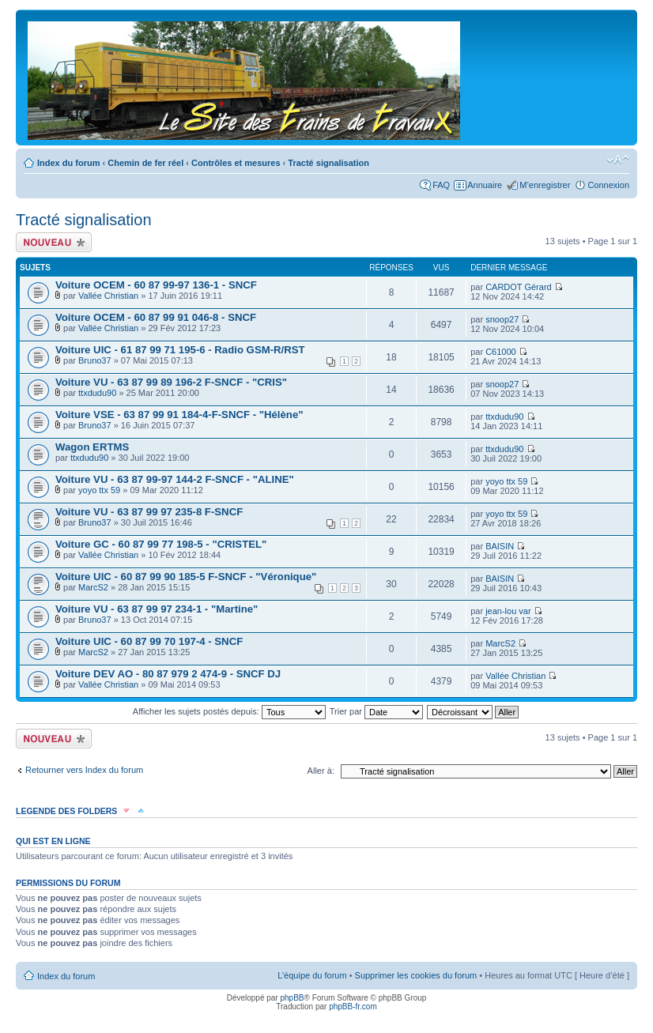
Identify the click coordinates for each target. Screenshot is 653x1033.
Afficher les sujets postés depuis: (229, 711)
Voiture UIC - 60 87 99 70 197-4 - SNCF (149, 641)
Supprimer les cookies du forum (416, 975)
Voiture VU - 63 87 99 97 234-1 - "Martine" (156, 609)
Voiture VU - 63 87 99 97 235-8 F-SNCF (149, 512)
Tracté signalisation (328, 163)
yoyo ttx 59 (99, 490)
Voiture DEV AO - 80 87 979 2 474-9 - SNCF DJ (168, 674)
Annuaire (484, 185)
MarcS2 (93, 587)
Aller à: (321, 770)
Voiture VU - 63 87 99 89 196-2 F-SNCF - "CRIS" (171, 382)
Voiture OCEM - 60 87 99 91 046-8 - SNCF (155, 317)
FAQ (441, 185)
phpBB (292, 997)
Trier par (376, 711)
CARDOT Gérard (518, 287)
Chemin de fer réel (145, 163)
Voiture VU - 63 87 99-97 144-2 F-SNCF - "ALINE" (174, 479)
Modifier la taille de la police (617, 160)
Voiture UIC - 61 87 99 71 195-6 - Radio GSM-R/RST (180, 350)
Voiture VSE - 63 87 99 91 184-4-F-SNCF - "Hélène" (179, 414)
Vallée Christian (108, 295)
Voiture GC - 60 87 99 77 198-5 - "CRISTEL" (160, 544)
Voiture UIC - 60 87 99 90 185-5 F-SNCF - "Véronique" (185, 576)
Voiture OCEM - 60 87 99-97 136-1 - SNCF (156, 285)
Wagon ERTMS (92, 447)
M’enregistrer (544, 185)
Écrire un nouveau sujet (54, 242)
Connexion (608, 185)
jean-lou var (507, 611)
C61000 (500, 351)
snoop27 (502, 319)
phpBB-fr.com (353, 1006)
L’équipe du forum (311, 975)
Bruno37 (94, 360)
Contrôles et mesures (235, 163)
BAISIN (499, 546)
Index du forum (68, 163)
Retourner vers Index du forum (84, 770)
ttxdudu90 (97, 393)
